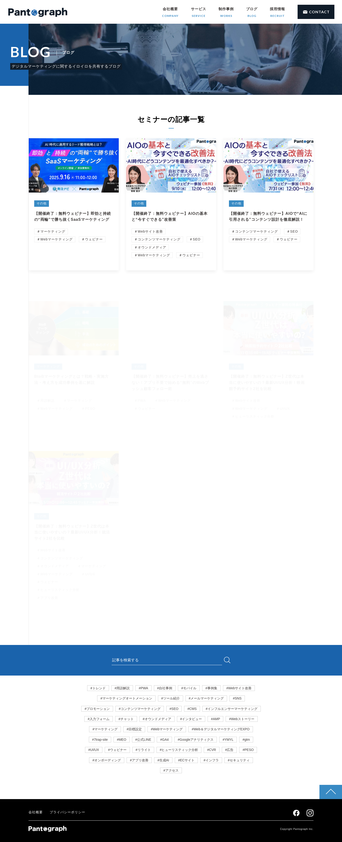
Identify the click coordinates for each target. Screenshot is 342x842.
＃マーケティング (51, 232)
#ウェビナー (117, 750)
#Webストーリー (241, 719)
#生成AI (163, 760)
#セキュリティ (239, 760)
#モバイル (188, 688)
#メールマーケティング (206, 698)
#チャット (126, 719)
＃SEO (195, 240)
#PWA (143, 688)
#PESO (248, 750)
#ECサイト (186, 760)
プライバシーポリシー (67, 812)
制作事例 (226, 12)
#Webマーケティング (167, 729)
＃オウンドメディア (150, 248)
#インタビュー (191, 719)
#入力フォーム (98, 719)
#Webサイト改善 (239, 688)
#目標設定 (134, 729)
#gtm (246, 739)
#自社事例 (164, 688)
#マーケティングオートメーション (126, 698)
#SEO (174, 709)
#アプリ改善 (139, 760)
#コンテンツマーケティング (140, 709)
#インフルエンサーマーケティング (231, 709)
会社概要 (170, 12)
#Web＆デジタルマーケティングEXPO (220, 729)
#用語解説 (122, 688)
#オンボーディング (106, 760)
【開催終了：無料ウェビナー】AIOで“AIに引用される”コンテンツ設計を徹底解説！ (268, 217)
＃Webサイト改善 (148, 232)
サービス (198, 12)
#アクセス (171, 770)
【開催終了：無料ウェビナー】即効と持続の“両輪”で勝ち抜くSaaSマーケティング (72, 217)
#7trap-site (100, 739)
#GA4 (164, 739)
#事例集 (211, 688)
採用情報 (277, 12)
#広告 (229, 750)
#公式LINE (143, 739)
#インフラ (211, 760)
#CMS (192, 709)
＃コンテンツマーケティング (157, 240)
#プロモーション (97, 709)
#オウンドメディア (157, 719)
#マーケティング (105, 729)
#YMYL (228, 739)
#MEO (121, 739)
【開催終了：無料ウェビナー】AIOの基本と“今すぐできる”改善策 (170, 217)
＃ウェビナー (92, 240)
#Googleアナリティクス (196, 739)
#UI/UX (93, 750)
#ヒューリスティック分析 (179, 750)
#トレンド (98, 688)
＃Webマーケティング (55, 240)
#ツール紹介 (170, 698)
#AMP (215, 719)
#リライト (143, 750)
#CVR (211, 750)
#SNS (237, 698)
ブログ (251, 12)
